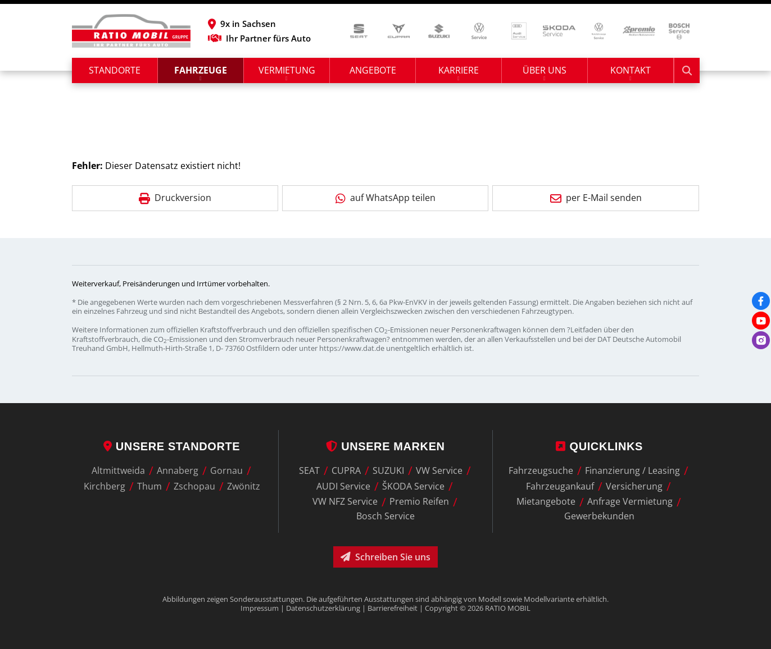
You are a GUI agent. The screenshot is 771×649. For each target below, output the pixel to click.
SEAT (309, 470)
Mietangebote (545, 502)
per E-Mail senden (596, 197)
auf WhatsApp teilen (385, 197)
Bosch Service (385, 516)
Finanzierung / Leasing (632, 470)
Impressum (260, 608)
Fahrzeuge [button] (200, 70)
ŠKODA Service (413, 486)
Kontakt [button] (630, 70)
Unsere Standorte (171, 446)
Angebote (373, 70)
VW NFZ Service (345, 502)
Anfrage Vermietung (630, 502)
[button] (259, 23)
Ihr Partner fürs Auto (259, 38)
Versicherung (634, 486)
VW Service (439, 470)
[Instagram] (761, 340)
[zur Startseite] (131, 31)
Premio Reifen (419, 502)
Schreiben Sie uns (385, 557)
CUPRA (346, 470)
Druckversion (175, 197)
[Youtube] (761, 321)
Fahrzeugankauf (560, 486)
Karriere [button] (458, 70)
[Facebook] (761, 301)
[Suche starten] (687, 70)
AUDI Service (343, 486)
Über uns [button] (544, 70)
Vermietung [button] (286, 70)
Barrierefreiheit (393, 608)
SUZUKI (388, 470)
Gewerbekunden (599, 516)
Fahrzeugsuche (541, 470)
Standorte (114, 70)
